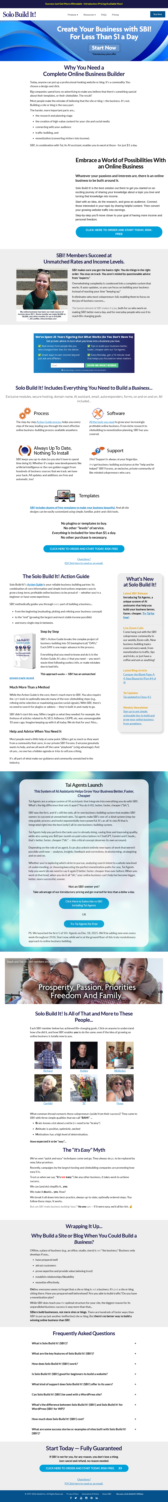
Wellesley (120, 1070)
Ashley (84, 1070)
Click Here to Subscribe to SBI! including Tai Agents (84, 903)
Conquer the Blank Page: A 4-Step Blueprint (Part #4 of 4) (139, 678)
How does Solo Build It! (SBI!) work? (55, 1363)
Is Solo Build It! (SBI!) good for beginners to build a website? (70, 1374)
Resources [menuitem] (90, 15)
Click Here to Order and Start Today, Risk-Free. (84, 1468)
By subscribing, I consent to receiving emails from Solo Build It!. (84, 370)
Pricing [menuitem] (115, 15)
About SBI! (106, 1494)
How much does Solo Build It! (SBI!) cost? (58, 1419)
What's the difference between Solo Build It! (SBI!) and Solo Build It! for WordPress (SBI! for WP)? (77, 1406)
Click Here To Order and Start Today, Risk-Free (119, 231)
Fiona (120, 1103)
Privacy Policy (72, 1494)
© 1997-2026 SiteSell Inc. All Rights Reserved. (44, 1494)
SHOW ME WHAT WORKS (101, 365)
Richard (48, 1070)
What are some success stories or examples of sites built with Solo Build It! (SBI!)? (79, 1431)
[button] (84, 337)
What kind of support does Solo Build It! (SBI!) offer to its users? (72, 1384)
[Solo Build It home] (19, 14)
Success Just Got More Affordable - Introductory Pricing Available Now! (84, 3)
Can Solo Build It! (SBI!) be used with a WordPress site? (67, 1394)
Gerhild (48, 1103)
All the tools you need (102, 422)
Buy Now (158, 14)
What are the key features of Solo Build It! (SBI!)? (63, 1353)
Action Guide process (49, 422)
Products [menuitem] (73, 15)
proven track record (22, 678)
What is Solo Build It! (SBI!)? (50, 1343)
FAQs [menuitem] (104, 15)
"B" (84, 1103)
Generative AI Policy (90, 1494)
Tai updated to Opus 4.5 (137, 696)
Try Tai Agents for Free (84, 923)
